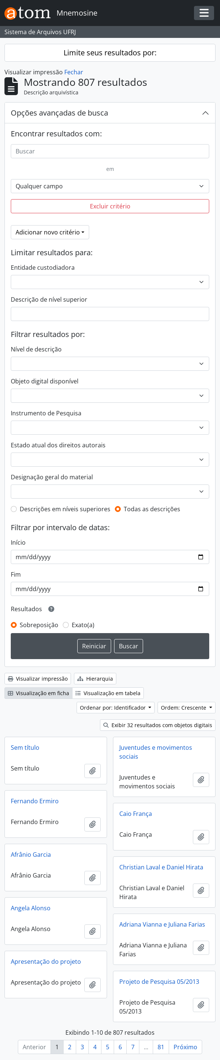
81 (161, 1047)
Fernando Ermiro (35, 801)
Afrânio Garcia (31, 854)
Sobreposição (39, 625)
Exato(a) (83, 625)
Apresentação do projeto (46, 961)
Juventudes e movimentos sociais (155, 752)
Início (18, 542)
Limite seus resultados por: (110, 53)
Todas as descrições (152, 509)
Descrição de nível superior (49, 299)
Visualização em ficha (38, 693)
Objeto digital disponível (44, 381)
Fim (16, 574)
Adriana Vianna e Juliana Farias (162, 924)
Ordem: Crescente (184, 707)
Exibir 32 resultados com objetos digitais (157, 725)
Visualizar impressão (38, 678)
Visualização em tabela (107, 693)
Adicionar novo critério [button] (48, 232)
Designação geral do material (52, 477)
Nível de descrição (36, 349)
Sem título (25, 747)
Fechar (73, 72)
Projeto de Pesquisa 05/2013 (159, 982)
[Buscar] (110, 151)
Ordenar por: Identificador (113, 707)
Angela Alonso (31, 908)
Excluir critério (110, 206)
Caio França (135, 814)
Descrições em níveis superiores (65, 509)
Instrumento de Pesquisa (46, 413)
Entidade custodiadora (43, 267)
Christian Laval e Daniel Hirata (161, 867)
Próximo (185, 1047)
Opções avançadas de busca (59, 113)
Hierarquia (95, 678)
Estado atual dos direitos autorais (58, 445)
